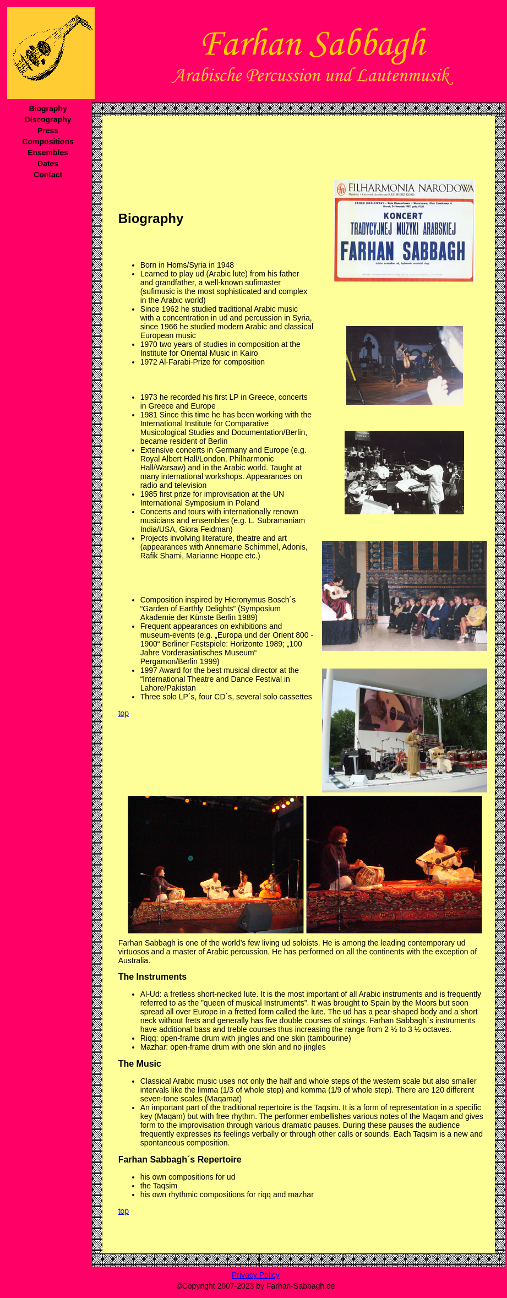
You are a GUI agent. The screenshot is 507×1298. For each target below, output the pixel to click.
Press (47, 130)
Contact (48, 174)
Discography (48, 119)
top (123, 713)
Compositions (47, 141)
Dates (47, 163)
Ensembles (48, 152)
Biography (48, 108)
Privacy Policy (256, 1274)
